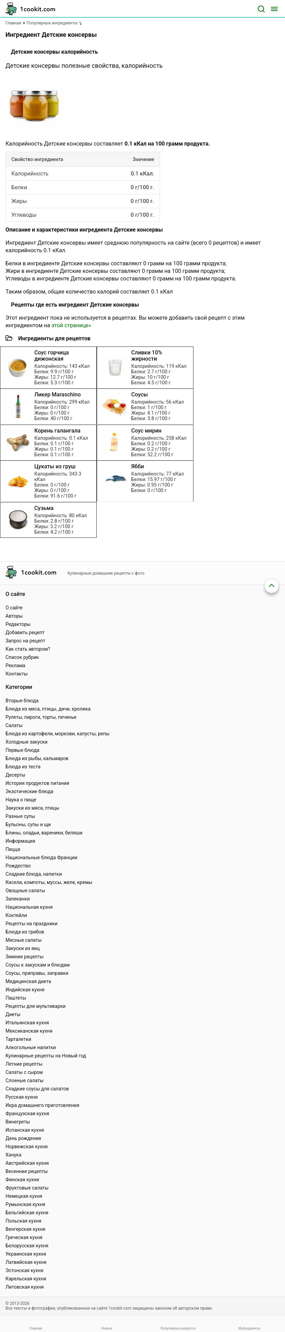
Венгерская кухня (25, 1229)
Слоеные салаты (25, 1080)
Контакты (17, 673)
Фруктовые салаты (27, 1188)
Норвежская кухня (27, 1146)
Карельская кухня (26, 1278)
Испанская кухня (25, 1130)
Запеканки (18, 899)
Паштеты (16, 998)
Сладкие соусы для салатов (37, 1088)
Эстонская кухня (24, 1270)
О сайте (14, 607)
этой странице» (71, 325)
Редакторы (18, 624)
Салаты (14, 725)
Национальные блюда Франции (41, 857)
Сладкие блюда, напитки (34, 874)
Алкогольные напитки (31, 1047)
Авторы (14, 616)
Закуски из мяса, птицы (32, 808)
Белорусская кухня (27, 1245)
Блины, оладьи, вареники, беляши (44, 832)
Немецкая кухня (24, 1196)
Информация (20, 841)
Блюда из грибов (25, 932)
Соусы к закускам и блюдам (38, 965)
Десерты (15, 775)
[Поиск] (261, 9)
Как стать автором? (28, 649)
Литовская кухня (25, 1287)
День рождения (23, 1138)
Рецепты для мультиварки (36, 1006)
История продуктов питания (37, 783)
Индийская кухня (25, 989)
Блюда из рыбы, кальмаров (37, 758)
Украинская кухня (26, 1254)
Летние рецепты (24, 1064)
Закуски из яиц (23, 948)
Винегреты (18, 1122)
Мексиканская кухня (29, 1031)
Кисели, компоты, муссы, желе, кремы (49, 882)
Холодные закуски (27, 742)
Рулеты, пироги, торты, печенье (41, 717)
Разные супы (20, 816)
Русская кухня (22, 1097)
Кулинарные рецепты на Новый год (46, 1055)
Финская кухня (22, 1179)
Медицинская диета (28, 981)
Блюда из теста (23, 766)
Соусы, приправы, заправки (37, 973)
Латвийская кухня (26, 1262)
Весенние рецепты (27, 1171)
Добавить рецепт (25, 632)
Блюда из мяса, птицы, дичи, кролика (48, 709)
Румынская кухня (25, 1204)
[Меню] (274, 9)
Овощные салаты (25, 890)
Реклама (15, 665)
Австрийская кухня (27, 1163)
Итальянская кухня (27, 1022)
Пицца (13, 849)
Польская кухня (23, 1221)
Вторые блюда (22, 700)
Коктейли (16, 915)
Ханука (13, 1155)
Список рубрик (22, 657)
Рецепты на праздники (31, 923)
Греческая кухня (24, 1237)
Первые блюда (22, 750)
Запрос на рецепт (25, 640)
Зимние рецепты (25, 956)
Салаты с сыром (24, 1072)
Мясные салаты (24, 940)
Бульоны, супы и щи (28, 824)
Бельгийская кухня (27, 1212)
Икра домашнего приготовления (42, 1105)
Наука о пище (21, 799)
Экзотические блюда (29, 791)
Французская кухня (27, 1113)
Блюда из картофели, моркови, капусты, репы (57, 733)
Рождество (18, 866)
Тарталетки (18, 1039)
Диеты (13, 1014)
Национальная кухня (29, 907)
